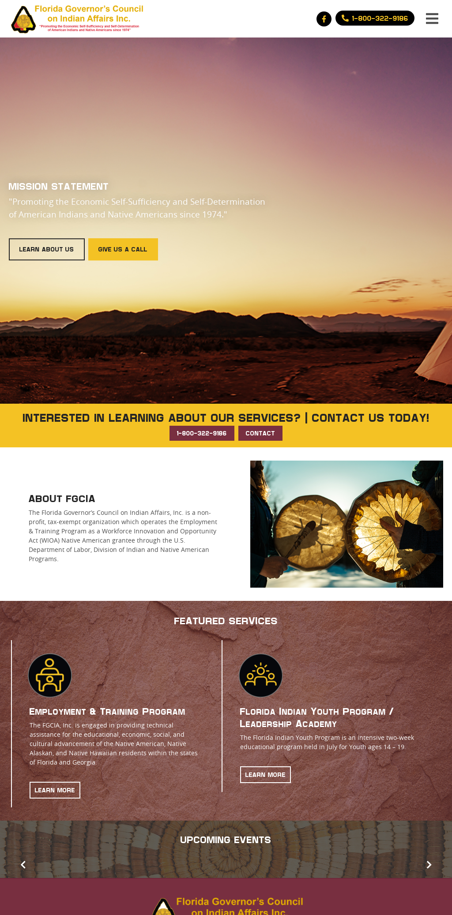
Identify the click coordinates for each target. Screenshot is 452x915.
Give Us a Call (122, 249)
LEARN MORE (55, 790)
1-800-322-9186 (202, 433)
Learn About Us (46, 249)
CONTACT (260, 433)
